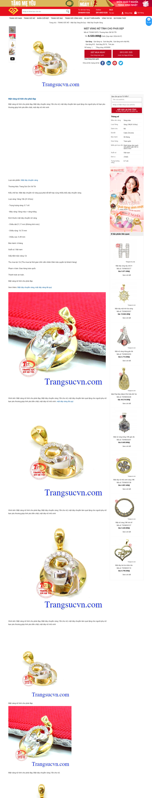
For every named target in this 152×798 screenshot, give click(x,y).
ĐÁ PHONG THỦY (120, 18)
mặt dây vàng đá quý (43, 287)
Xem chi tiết (127, 275)
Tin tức (111, 13)
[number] (93, 47)
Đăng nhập (126, 13)
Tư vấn (148, 22)
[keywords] (42, 11)
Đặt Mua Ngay (98, 54)
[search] (68, 11)
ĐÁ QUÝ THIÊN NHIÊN (92, 18)
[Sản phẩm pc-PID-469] (127, 199)
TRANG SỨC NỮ (29, 18)
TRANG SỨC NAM (15, 18)
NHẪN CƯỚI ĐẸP (43, 18)
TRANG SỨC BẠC (57, 18)
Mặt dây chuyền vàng (29, 180)
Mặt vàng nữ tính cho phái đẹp (22, 99)
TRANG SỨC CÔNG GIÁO (73, 18)
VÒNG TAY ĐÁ (107, 18)
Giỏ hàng (139, 12)
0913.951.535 (126, 54)
